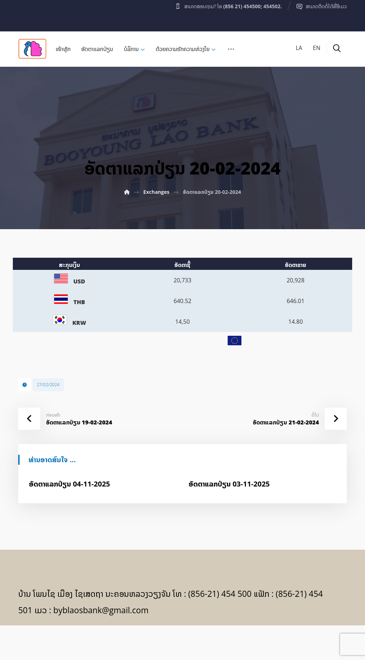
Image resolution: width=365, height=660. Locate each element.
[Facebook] (32, 14)
